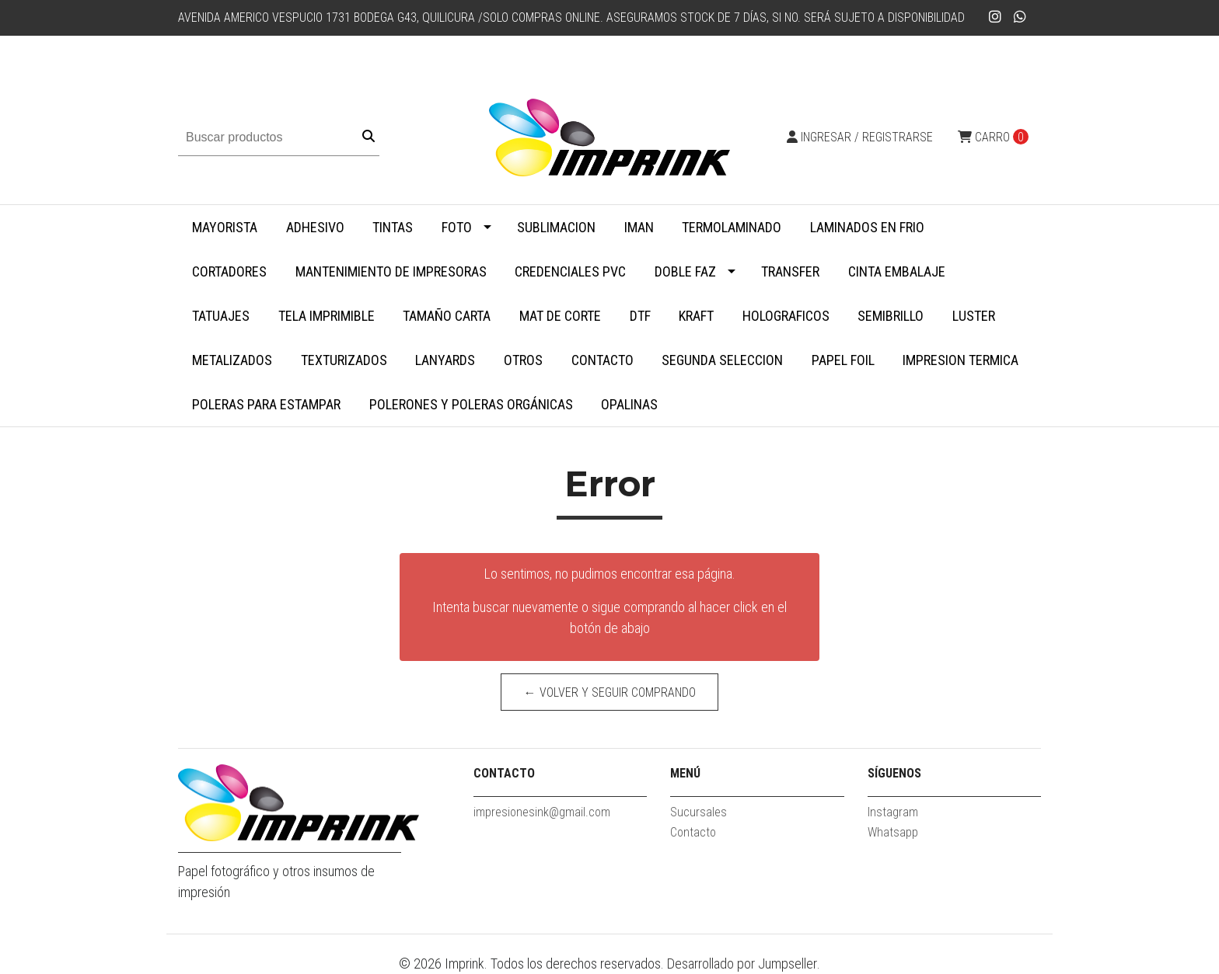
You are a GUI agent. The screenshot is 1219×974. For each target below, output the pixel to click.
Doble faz (685, 271)
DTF (640, 316)
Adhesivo (315, 227)
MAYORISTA (224, 227)
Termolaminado (731, 227)
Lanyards (445, 360)
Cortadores (229, 271)
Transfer (790, 271)
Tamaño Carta (447, 316)
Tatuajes (221, 316)
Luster (973, 316)
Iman (639, 227)
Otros (523, 360)
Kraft (696, 316)
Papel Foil (843, 360)
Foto (457, 227)
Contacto (602, 360)
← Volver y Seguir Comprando (610, 692)
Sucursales (698, 812)
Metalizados (232, 360)
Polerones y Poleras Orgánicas (471, 404)
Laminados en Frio (867, 227)
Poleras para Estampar (266, 404)
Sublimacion (556, 227)
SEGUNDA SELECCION (722, 360)
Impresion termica (960, 360)
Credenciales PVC (570, 271)
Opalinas (629, 404)
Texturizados (344, 360)
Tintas (392, 227)
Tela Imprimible (326, 316)
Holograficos (786, 316)
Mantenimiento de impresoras (391, 271)
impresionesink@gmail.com (541, 812)
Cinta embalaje (896, 271)
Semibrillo (890, 316)
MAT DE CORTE (560, 316)
